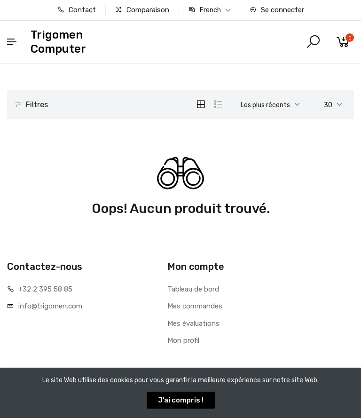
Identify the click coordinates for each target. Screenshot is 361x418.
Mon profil (183, 340)
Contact (76, 10)
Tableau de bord (193, 289)
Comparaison (142, 10)
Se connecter (277, 10)
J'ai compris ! (181, 400)
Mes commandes (194, 306)
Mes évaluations (193, 323)
